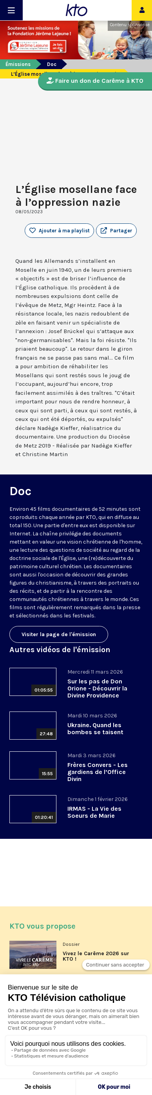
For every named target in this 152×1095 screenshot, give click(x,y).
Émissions (18, 64)
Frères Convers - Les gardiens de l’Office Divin (97, 772)
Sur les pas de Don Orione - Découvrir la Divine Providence (97, 688)
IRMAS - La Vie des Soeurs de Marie (94, 812)
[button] (116, 230)
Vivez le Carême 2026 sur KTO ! (96, 956)
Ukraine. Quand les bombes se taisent (95, 728)
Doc (51, 64)
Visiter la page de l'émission (59, 634)
